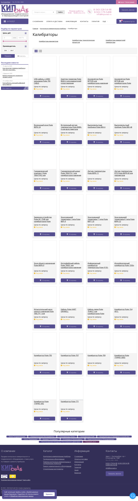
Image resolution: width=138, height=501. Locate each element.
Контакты (84, 21)
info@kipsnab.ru (104, 14)
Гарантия (95, 21)
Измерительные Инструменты (42, 436)
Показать (8, 56)
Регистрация (129, 2)
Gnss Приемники (30, 439)
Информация (71, 21)
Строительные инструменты (53, 469)
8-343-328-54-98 (102, 9)
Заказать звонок (128, 10)
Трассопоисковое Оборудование (101, 439)
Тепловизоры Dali (87, 436)
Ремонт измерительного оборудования (57, 466)
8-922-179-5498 (102, 12)
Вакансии (77, 473)
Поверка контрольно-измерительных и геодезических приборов (57, 463)
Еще (105, 21)
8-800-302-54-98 (111, 465)
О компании (38, 21)
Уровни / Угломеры (50, 439)
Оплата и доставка (54, 21)
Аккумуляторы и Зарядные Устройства (114, 436)
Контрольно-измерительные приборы (56, 456)
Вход (122, 2)
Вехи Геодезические (17, 436)
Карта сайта (26, 480)
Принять (49, 494)
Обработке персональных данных (22, 496)
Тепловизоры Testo (67, 436)
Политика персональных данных (11, 480)
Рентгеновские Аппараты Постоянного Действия (60, 442)
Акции (76, 470)
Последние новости (10, 63)
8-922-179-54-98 (111, 463)
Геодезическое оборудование (53, 459)
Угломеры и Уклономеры (72, 439)
